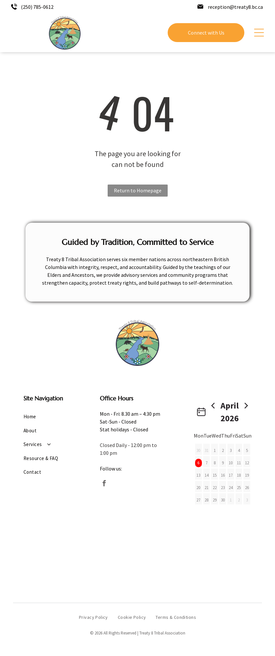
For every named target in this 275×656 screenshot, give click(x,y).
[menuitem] (47, 417)
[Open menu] (259, 32)
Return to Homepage (137, 190)
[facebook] (104, 484)
